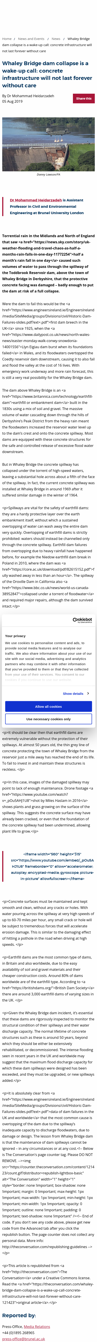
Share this (83, 98)
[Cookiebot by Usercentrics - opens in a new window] (72, 620)
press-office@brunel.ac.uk (23, 1339)
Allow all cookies (48, 706)
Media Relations (37, 1326)
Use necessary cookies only (48, 719)
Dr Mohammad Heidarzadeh (36, 200)
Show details (73, 693)
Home (6, 38)
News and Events (31, 38)
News (56, 38)
